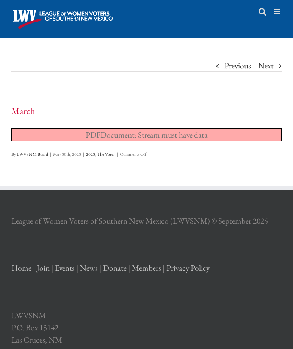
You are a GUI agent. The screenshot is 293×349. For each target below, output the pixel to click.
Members (146, 268)
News (89, 268)
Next (266, 65)
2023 (90, 154)
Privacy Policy (188, 268)
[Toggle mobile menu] (278, 12)
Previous (237, 65)
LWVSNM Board (32, 154)
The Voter (106, 154)
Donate (115, 268)
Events (65, 268)
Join (43, 268)
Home (21, 268)
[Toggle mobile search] (262, 12)
